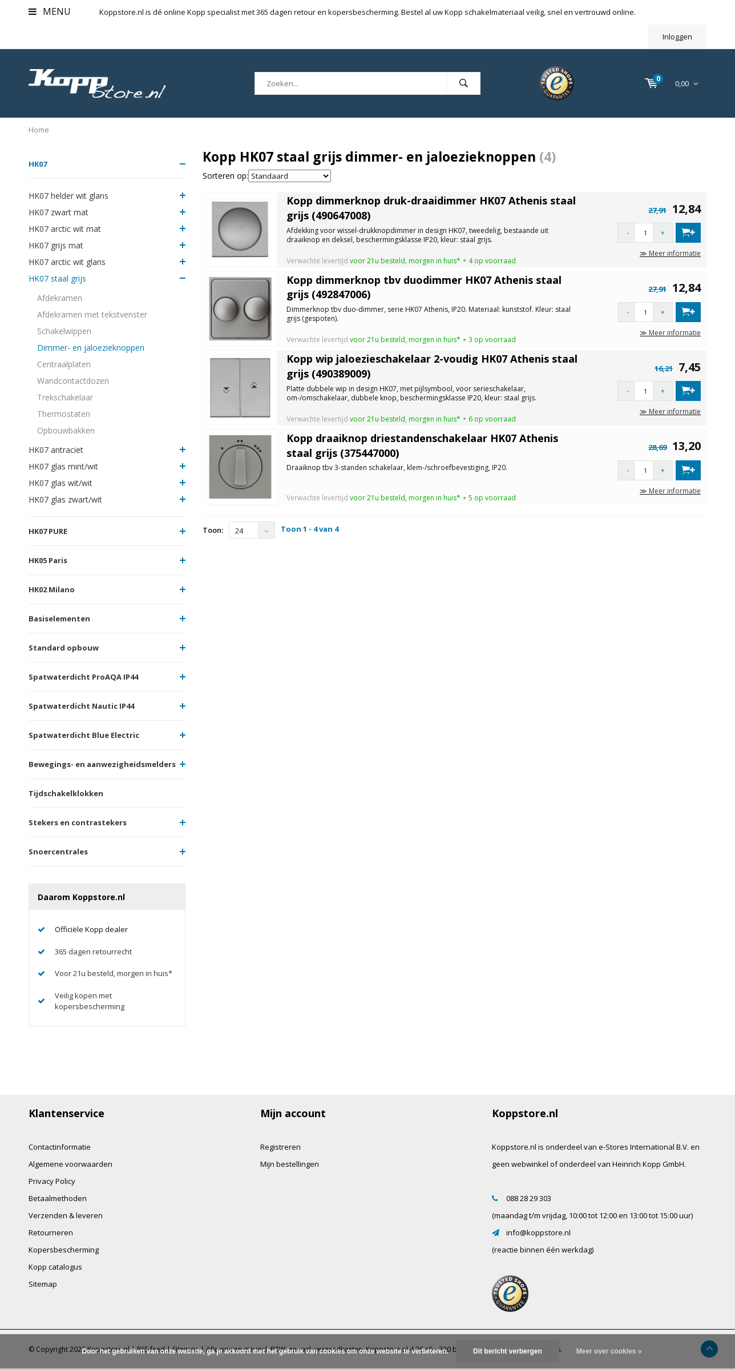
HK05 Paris (48, 560)
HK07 (38, 164)
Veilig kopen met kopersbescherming (89, 1000)
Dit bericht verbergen (507, 1351)
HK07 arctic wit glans (67, 261)
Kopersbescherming (64, 1249)
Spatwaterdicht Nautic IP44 (81, 706)
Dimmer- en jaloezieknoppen (90, 347)
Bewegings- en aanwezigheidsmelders (102, 764)
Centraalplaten (64, 364)
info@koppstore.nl (538, 1232)
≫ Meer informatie (670, 253)
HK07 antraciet (56, 449)
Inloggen (677, 36)
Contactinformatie (60, 1147)
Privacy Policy (52, 1181)
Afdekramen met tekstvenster (92, 314)
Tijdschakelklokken (66, 793)
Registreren (280, 1147)
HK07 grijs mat (56, 245)
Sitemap (43, 1284)
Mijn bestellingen (289, 1164)
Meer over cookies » (609, 1351)
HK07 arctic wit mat (65, 228)
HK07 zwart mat (58, 212)
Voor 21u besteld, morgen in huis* (113, 973)
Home (39, 130)
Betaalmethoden (58, 1198)
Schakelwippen (64, 331)
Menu (50, 11)
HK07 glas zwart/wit (65, 499)
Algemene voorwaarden (70, 1164)
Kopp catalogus (55, 1267)
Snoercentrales (58, 851)
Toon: (213, 530)
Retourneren (51, 1232)
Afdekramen (59, 297)
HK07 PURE (48, 531)
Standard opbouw (64, 648)
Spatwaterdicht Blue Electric (84, 735)
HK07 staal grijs (57, 278)
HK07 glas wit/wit (60, 482)
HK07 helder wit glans (68, 195)
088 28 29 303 (528, 1198)
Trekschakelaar (65, 397)
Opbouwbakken (66, 430)
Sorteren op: (225, 175)
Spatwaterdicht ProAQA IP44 (83, 677)
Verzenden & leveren (66, 1215)
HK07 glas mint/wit (63, 466)
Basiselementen (59, 618)
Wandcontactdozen (73, 380)
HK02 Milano (52, 589)
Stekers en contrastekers (78, 822)
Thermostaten (63, 413)
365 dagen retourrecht (93, 951)
